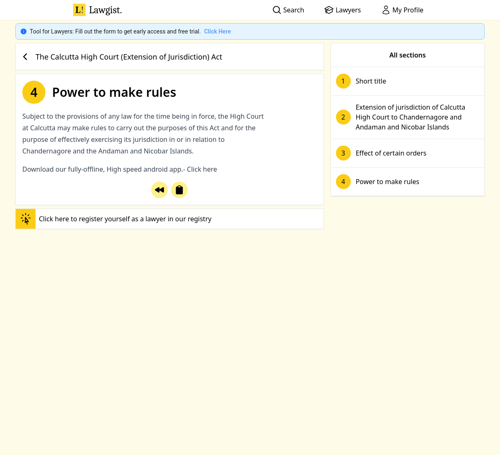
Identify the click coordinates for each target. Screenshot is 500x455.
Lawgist (97, 10)
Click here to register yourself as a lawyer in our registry (114, 219)
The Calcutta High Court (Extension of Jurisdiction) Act (120, 56)
